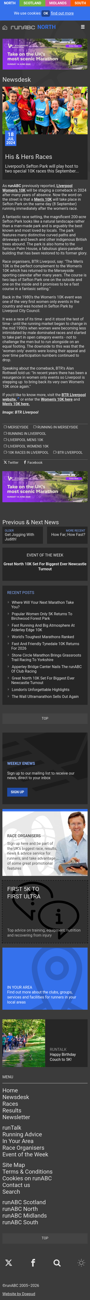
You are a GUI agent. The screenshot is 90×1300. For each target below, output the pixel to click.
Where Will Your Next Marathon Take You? (42, 604)
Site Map (13, 1165)
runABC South (20, 1222)
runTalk (11, 1127)
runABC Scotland (24, 1202)
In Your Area (18, 1141)
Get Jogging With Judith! (23, 535)
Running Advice (22, 1134)
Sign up (17, 792)
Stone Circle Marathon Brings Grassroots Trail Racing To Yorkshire (46, 657)
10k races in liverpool (26, 452)
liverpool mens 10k (23, 440)
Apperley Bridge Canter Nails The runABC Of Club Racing (46, 669)
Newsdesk (15, 1097)
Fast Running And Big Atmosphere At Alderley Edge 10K (43, 627)
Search (11, 1191)
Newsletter (16, 1117)
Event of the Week (25, 1154)
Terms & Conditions (27, 1171)
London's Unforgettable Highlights (40, 689)
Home (10, 1090)
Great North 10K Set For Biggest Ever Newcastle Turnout (43, 680)
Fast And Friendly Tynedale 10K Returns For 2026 (45, 646)
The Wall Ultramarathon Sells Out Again (45, 696)
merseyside (16, 427)
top (45, 719)
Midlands (57, 3)
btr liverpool (68, 452)
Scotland (32, 3)
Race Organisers (23, 1147)
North (10, 3)
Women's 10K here (56, 399)
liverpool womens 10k (26, 446)
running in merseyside (55, 427)
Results (11, 1110)
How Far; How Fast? (67, 533)
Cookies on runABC (27, 1178)
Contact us (16, 1185)
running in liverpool (25, 434)
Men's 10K (43, 199)
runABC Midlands (24, 1215)
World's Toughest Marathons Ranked (43, 637)
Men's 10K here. (16, 404)
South (80, 3)
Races (10, 1103)
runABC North (20, 1209)
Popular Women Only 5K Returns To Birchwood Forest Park (41, 616)
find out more (62, 13)
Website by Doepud (18, 1294)
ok (45, 13)
